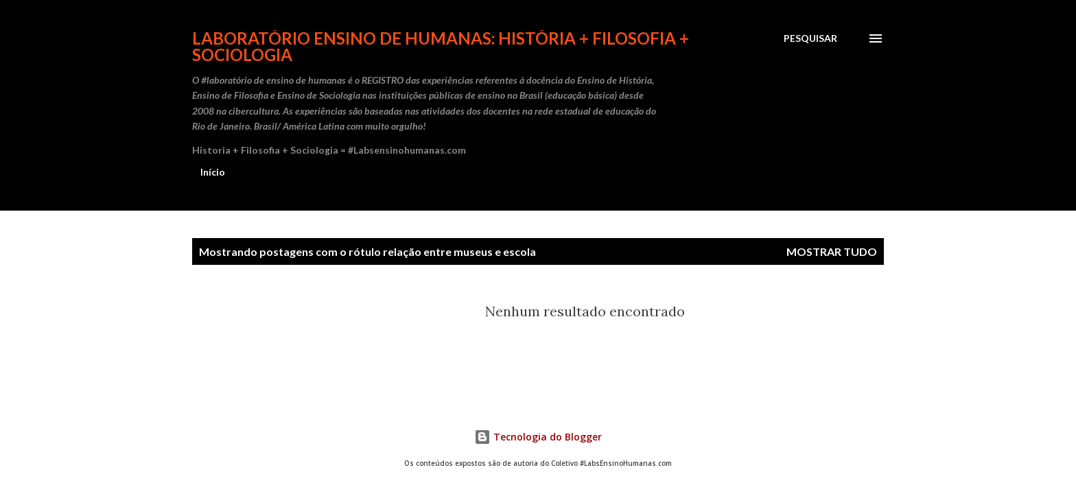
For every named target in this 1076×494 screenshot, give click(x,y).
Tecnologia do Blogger (538, 436)
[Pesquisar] (810, 38)
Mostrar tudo (831, 251)
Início (212, 172)
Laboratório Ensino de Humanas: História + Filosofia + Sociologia (440, 46)
